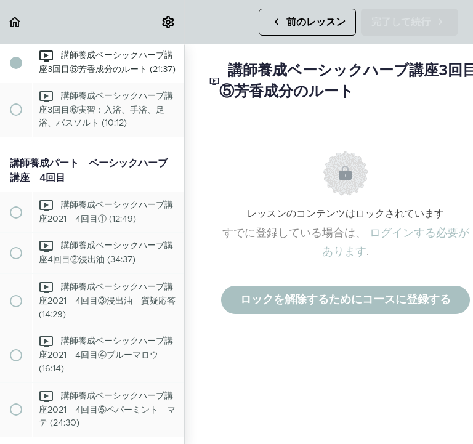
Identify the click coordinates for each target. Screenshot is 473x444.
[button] (15, 22)
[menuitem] (168, 22)
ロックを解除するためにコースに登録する (345, 299)
